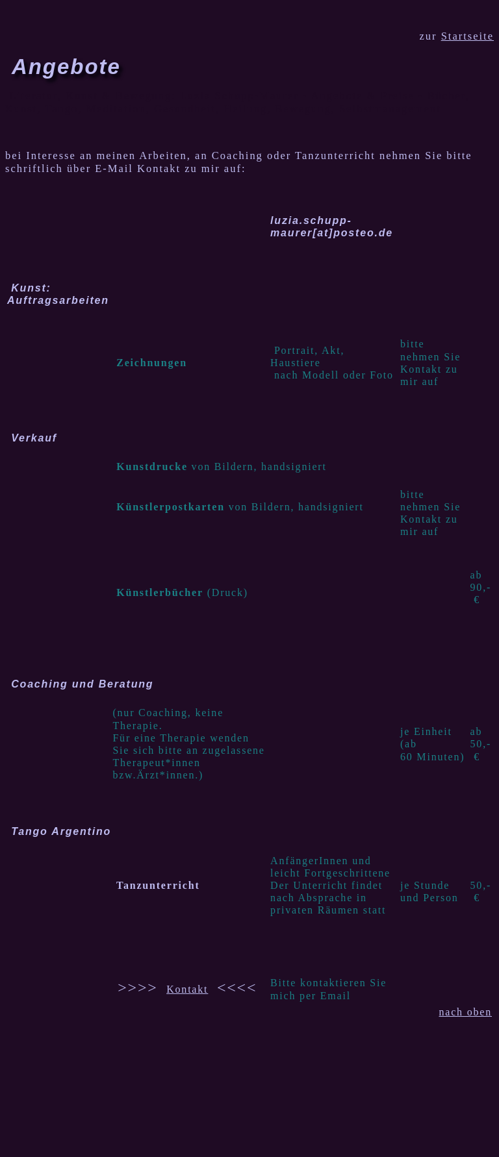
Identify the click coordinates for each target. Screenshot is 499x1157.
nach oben (465, 1011)
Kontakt (187, 989)
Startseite (467, 36)
